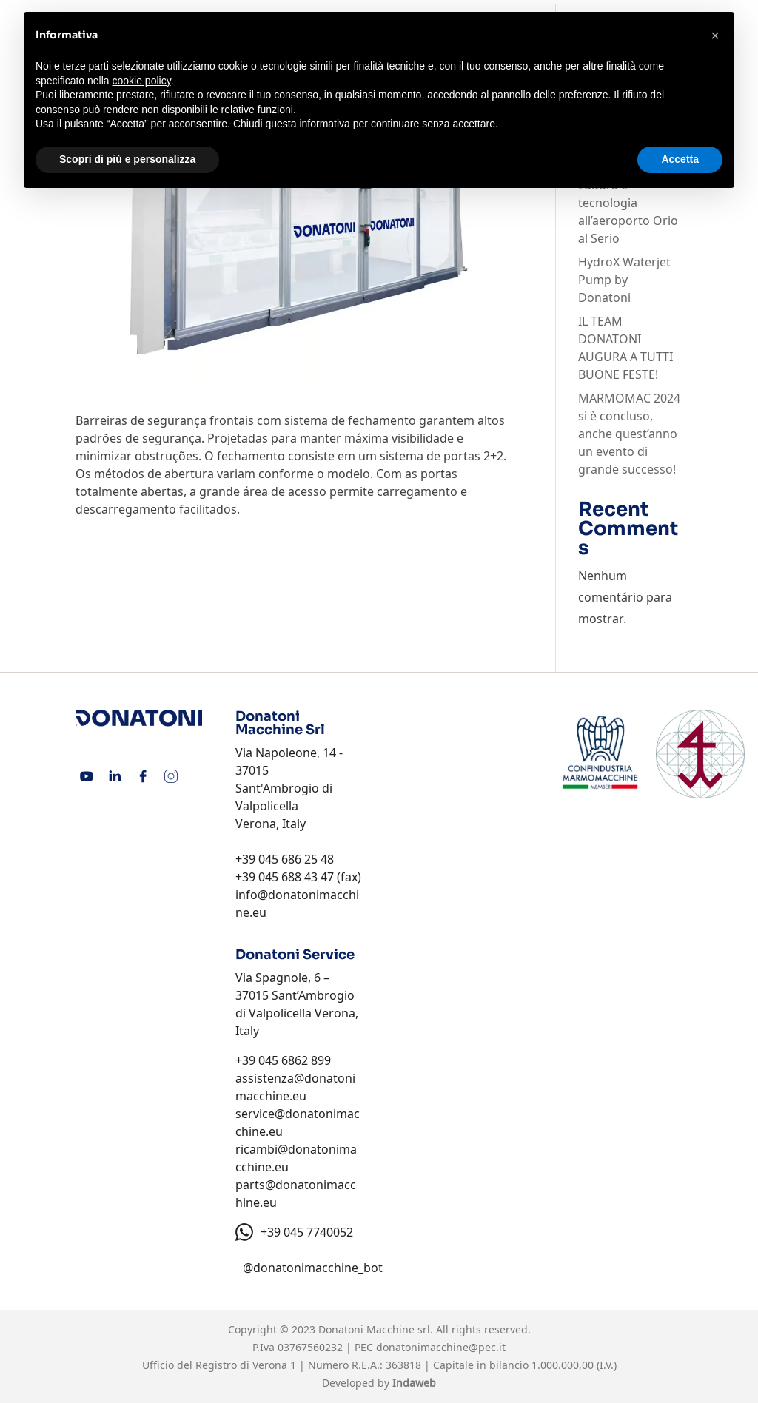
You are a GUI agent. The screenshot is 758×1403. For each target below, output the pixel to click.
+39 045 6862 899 (283, 1060)
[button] (715, 35)
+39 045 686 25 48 (284, 859)
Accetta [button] (680, 159)
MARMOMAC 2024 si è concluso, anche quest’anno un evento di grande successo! (629, 433)
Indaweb (414, 1383)
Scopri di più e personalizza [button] (127, 159)
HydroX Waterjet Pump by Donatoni (624, 280)
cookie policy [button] (142, 81)
